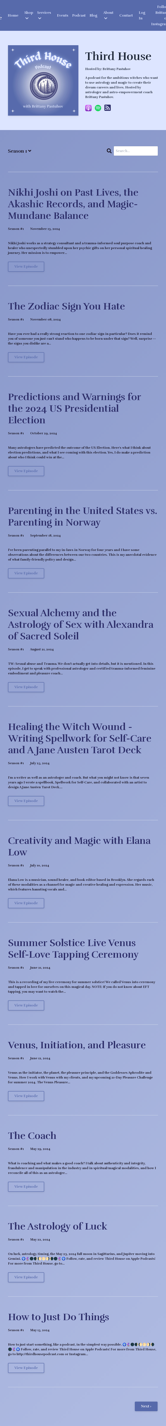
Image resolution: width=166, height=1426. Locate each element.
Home (12, 15)
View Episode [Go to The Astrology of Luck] (26, 1278)
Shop (28, 15)
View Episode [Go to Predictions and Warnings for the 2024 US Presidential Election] (26, 471)
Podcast (79, 15)
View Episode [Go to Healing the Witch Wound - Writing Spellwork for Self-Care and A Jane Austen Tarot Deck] (26, 801)
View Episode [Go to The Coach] (26, 1187)
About (108, 15)
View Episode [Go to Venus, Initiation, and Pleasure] (26, 1096)
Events (62, 15)
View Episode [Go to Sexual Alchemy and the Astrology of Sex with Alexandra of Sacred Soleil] (26, 687)
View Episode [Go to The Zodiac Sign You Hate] (26, 357)
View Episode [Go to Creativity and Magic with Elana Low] (26, 903)
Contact (126, 15)
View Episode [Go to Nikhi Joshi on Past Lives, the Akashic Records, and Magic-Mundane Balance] (26, 267)
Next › (146, 1407)
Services (44, 15)
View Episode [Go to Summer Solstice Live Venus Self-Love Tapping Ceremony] (26, 1006)
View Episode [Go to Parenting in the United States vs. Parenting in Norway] (26, 574)
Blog (93, 15)
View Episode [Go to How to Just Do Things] (26, 1368)
